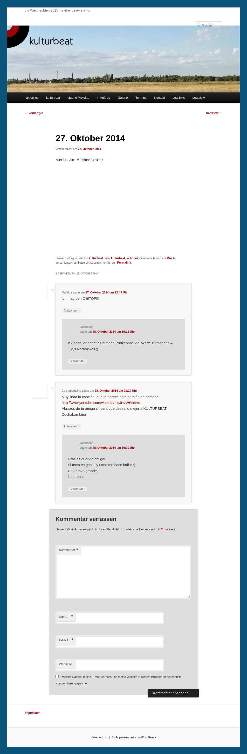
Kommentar (68, 550)
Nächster (214, 113)
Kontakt (159, 97)
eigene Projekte (78, 97)
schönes (132, 258)
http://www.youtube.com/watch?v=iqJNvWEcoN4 (101, 403)
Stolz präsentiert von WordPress (133, 737)
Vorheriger (34, 113)
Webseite (65, 664)
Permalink (124, 262)
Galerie (123, 97)
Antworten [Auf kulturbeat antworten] (77, 361)
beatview (198, 97)
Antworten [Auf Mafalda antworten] (71, 310)
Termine (141, 97)
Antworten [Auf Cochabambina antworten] (71, 426)
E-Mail (66, 640)
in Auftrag (103, 97)
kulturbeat (53, 97)
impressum (32, 713)
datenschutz (99, 737)
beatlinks (178, 97)
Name (66, 616)
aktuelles (32, 97)
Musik (171, 258)
